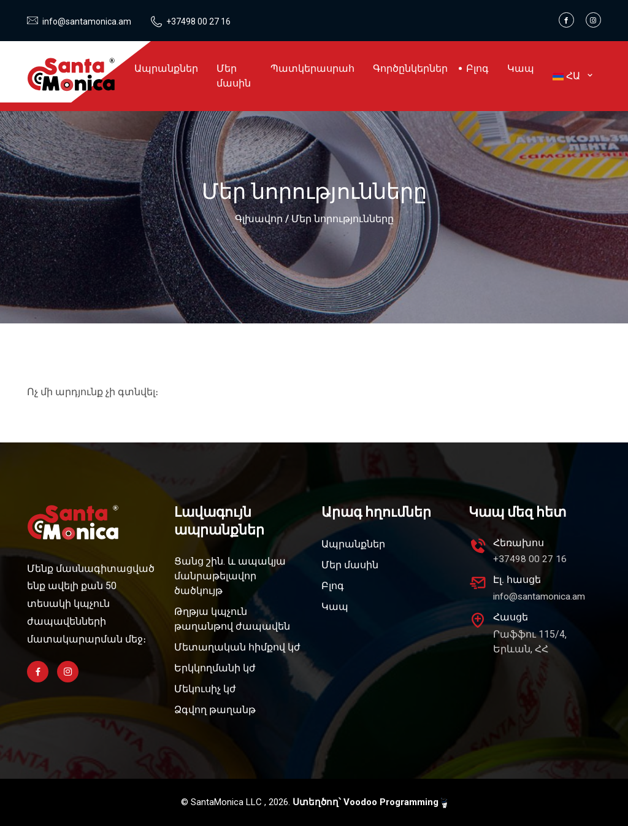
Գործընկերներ (410, 68)
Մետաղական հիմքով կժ (237, 647)
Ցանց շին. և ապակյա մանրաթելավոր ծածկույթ (230, 575)
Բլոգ (477, 68)
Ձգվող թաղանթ (215, 710)
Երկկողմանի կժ (215, 668)
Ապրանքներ (166, 68)
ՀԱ (572, 76)
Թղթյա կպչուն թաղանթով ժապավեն (232, 619)
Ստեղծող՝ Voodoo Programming (370, 802)
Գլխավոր (259, 219)
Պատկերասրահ (312, 68)
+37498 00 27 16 (195, 21)
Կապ (520, 68)
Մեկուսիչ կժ (205, 689)
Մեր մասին (233, 76)
